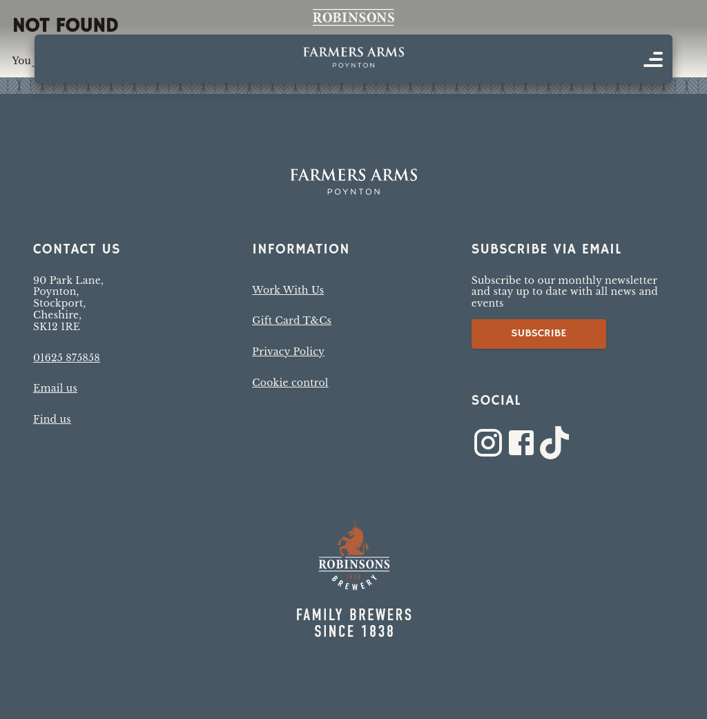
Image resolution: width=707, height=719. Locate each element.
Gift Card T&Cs (291, 320)
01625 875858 (66, 358)
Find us (52, 419)
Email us (55, 388)
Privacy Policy (288, 351)
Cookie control (290, 382)
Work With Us (288, 290)
